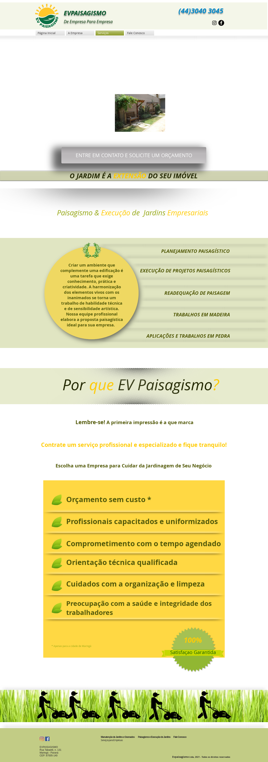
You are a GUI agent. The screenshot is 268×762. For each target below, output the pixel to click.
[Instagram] (42, 739)
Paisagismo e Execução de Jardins (154, 737)
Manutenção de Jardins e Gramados (118, 737)
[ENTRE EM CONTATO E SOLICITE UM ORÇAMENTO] (133, 155)
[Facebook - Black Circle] (221, 23)
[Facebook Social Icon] (47, 739)
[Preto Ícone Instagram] (214, 23)
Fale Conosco (179, 737)
